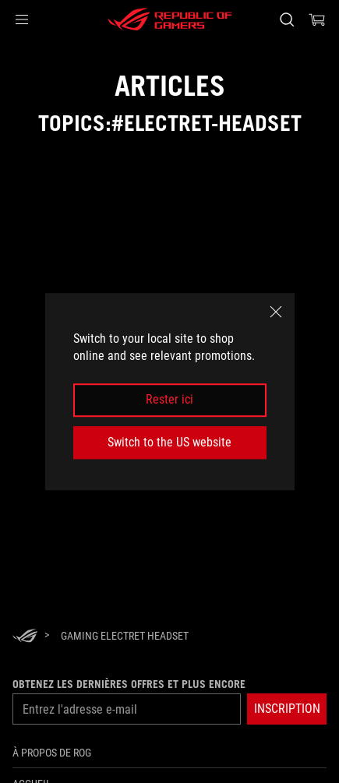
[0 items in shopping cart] (317, 19)
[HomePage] (24, 637)
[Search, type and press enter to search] (286, 19)
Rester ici (169, 400)
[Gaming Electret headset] (125, 636)
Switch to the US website (169, 442)
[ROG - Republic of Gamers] (170, 19)
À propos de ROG (51, 752)
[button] (21, 19)
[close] (276, 311)
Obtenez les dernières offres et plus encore (128, 684)
